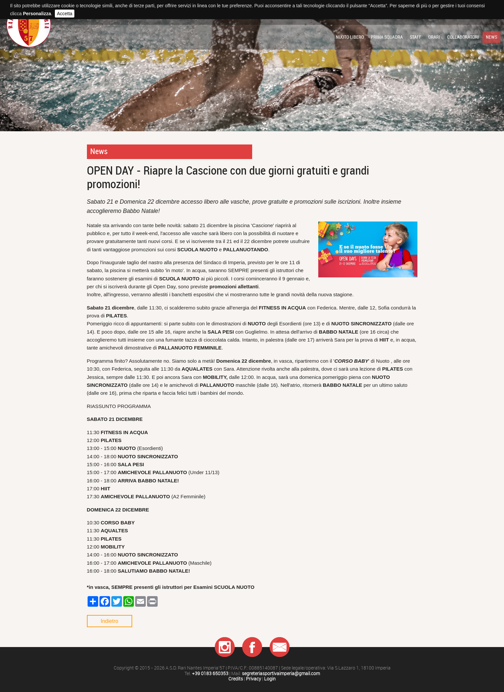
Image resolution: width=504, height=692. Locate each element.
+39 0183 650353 (210, 673)
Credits (235, 679)
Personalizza (37, 13)
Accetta (64, 13)
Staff (415, 37)
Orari (434, 37)
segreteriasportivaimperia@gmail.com (281, 673)
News (491, 37)
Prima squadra (387, 37)
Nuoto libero (350, 37)
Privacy (253, 679)
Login (270, 679)
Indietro (109, 621)
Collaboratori (463, 37)
